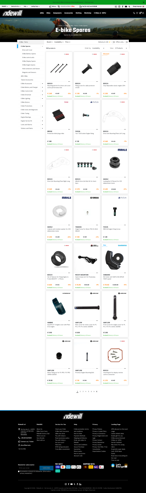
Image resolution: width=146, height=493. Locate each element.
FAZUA (77, 131)
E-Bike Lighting (25, 98)
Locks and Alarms (26, 125)
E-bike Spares (83, 26)
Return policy (78, 451)
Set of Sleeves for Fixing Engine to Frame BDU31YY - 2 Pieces (57, 278)
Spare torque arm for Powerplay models (85, 278)
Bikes (48, 13)
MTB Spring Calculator (62, 447)
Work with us (41, 440)
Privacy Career (97, 445)
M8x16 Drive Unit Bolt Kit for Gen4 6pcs (85, 182)
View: (112, 48)
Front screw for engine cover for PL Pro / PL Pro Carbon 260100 (114, 326)
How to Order (78, 434)
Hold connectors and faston (31, 69)
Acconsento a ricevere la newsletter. (35, 472)
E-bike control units (28, 57)
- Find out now (88, 2)
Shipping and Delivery (80, 438)
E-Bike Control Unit (27, 91)
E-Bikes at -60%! (100, 13)
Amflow (78, 323)
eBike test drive (60, 434)
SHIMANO (106, 275)
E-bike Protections (26, 106)
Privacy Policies (97, 429)
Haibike (50, 323)
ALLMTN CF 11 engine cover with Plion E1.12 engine (58, 326)
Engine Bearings (26, 117)
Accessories (68, 13)
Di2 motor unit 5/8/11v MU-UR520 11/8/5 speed (113, 278)
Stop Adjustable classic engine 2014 (114, 86)
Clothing (78, 13)
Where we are (41, 436)
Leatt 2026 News (116, 451)
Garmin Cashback (116, 442)
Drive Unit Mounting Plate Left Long (114, 133)
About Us (39, 429)
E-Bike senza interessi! (118, 438)
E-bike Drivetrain (26, 95)
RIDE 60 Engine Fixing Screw (111, 229)
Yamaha (78, 227)
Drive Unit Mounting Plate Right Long (58, 181)
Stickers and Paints (27, 128)
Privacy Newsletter (98, 442)
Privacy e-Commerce (99, 434)
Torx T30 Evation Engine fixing (84, 133)
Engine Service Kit (26, 121)
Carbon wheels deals (117, 434)
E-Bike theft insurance (62, 431)
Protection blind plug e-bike (55, 133)
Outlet (113, 453)
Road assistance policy (62, 438)
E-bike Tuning (25, 113)
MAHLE (105, 179)
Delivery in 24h (103, 42)
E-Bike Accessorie (26, 84)
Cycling (66, 26)
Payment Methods (79, 436)
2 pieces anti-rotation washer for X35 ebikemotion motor (59, 230)
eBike (42, 13)
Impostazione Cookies (99, 451)
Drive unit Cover (27, 50)
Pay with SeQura (60, 436)
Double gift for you (117, 436)
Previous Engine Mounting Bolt (84, 373)
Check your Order (60, 429)
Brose (49, 131)
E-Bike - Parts (73, 26)
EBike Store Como (42, 431)
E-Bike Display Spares (29, 61)
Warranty (58, 445)
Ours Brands (40, 438)
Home (60, 26)
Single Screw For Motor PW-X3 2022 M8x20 (86, 230)
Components (57, 13)
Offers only (120, 42)
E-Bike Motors (25, 102)
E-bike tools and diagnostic (29, 110)
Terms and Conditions (80, 445)
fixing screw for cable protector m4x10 (85, 87)
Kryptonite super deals (118, 449)
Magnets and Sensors (29, 72)
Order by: (88, 48)
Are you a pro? (59, 442)
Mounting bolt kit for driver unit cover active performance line (58, 87)
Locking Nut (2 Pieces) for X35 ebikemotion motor (112, 182)
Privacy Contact (97, 440)
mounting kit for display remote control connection (113, 373)
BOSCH (49, 84)
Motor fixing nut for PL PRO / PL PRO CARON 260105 (58, 373)
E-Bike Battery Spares (29, 54)
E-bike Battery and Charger (29, 87)
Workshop (87, 13)
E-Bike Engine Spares (28, 65)
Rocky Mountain (81, 275)
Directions (24, 434)
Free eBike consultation (62, 449)
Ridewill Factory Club (43, 434)
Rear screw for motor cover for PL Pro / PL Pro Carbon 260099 (86, 326)
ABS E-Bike (24, 76)
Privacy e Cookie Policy (100, 431)
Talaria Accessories (27, 80)
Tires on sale (115, 460)
